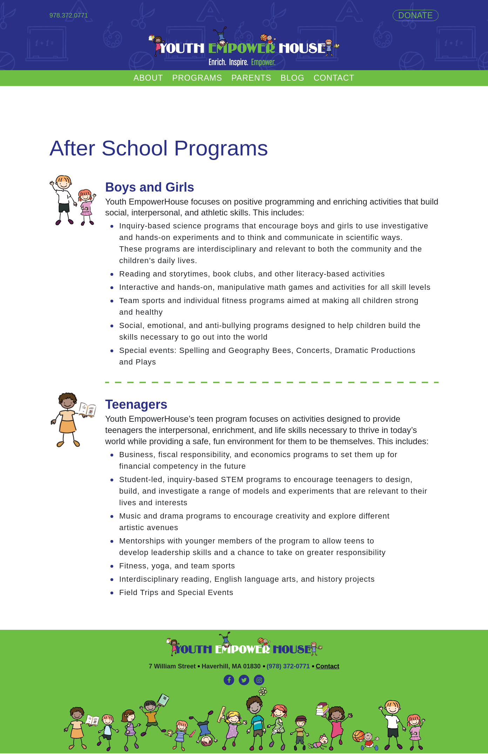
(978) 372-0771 (288, 666)
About (145, 78)
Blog (294, 78)
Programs (196, 78)
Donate (415, 15)
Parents (252, 78)
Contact (337, 78)
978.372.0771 (68, 15)
